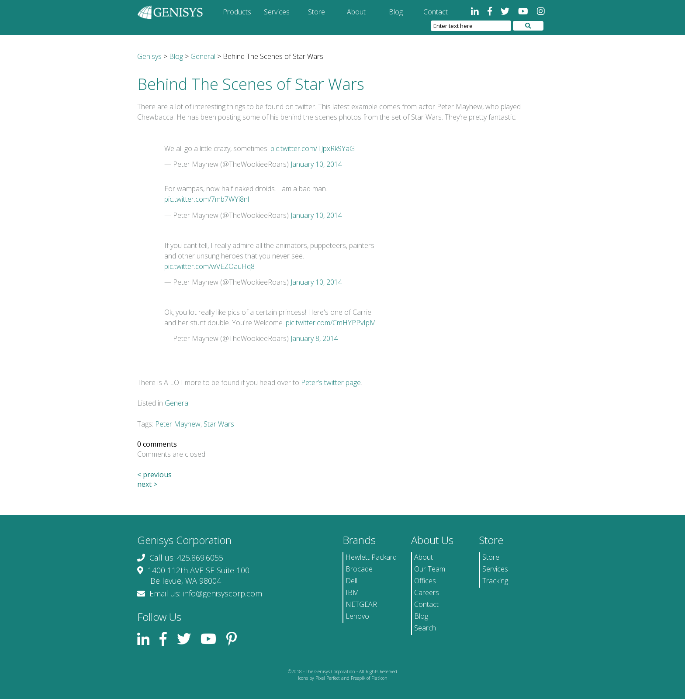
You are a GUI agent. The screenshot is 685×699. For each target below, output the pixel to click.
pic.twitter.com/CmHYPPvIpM (331, 322)
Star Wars (219, 424)
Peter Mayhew (178, 424)
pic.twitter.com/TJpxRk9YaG (312, 148)
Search (425, 628)
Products (237, 12)
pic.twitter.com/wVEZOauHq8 (209, 266)
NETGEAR (361, 604)
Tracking (495, 580)
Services (277, 12)
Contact (435, 12)
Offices (425, 580)
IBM (352, 592)
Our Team (429, 569)
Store (316, 12)
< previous (154, 474)
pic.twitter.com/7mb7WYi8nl (206, 199)
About (356, 12)
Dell (351, 580)
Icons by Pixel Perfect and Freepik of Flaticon (342, 678)
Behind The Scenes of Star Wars (250, 84)
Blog (396, 12)
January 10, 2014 (316, 164)
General (177, 403)
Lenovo (357, 616)
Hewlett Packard (371, 557)
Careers (426, 592)
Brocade (359, 569)
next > (147, 484)
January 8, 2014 (314, 338)
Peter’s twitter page (331, 382)
